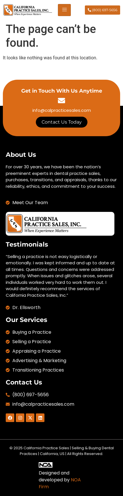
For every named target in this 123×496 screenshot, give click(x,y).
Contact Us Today (62, 122)
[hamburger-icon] (64, 10)
